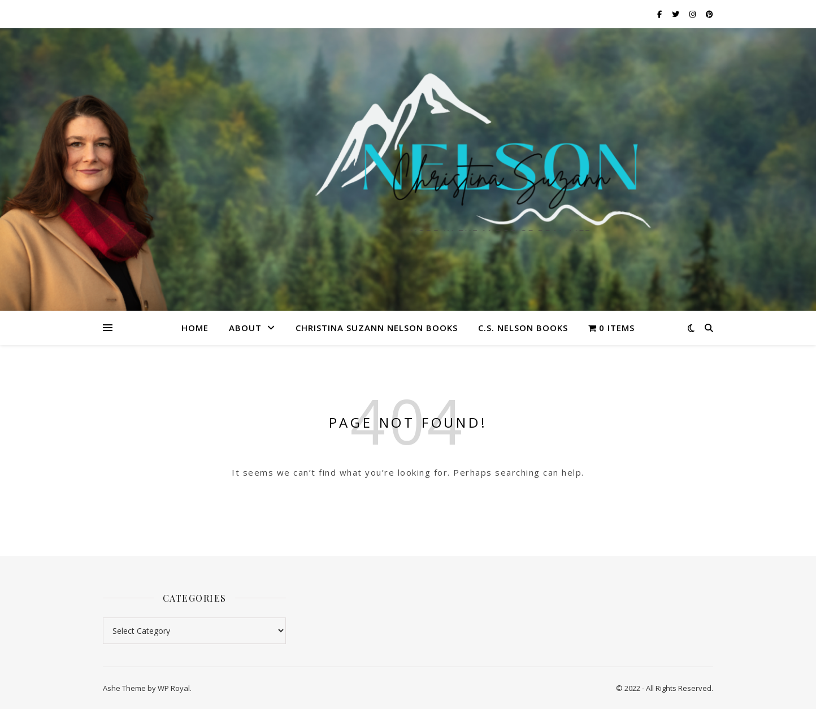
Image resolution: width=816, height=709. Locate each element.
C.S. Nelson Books (523, 327)
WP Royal (174, 688)
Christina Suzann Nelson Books (377, 327)
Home (195, 327)
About (245, 327)
